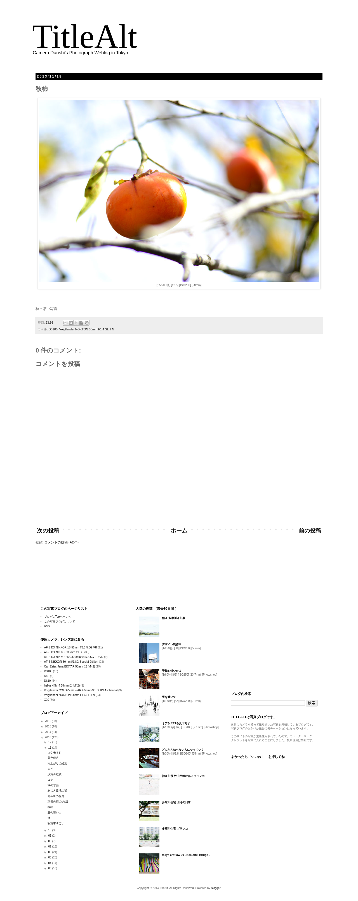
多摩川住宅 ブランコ (175, 828)
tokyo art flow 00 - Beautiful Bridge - (186, 854)
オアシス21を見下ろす (176, 723)
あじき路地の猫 (57, 790)
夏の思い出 (55, 812)
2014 (48, 732)
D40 (46, 676)
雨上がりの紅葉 (57, 763)
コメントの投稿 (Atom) (61, 542)
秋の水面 (53, 785)
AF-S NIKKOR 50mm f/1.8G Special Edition (71, 661)
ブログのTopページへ (57, 616)
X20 (46, 699)
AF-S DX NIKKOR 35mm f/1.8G (64, 652)
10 (50, 830)
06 (50, 852)
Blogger (215, 888)
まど (50, 768)
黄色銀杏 (53, 757)
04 (50, 863)
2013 (48, 737)
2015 (48, 726)
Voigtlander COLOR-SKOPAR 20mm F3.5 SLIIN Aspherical (81, 690)
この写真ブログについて (59, 621)
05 (50, 857)
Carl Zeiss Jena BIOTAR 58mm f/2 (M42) (69, 666)
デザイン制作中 (172, 644)
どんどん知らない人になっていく (183, 749)
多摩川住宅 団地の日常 (176, 802)
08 (50, 841)
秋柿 (50, 807)
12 (50, 742)
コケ (50, 779)
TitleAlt (84, 36)
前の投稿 (310, 530)
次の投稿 (48, 530)
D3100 (53, 329)
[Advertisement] (179, 507)
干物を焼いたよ (172, 670)
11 (50, 747)
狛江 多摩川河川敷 (173, 618)
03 (50, 868)
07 (50, 846)
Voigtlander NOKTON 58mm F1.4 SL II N (86, 329)
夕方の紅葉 (55, 774)
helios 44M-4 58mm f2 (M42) (62, 685)
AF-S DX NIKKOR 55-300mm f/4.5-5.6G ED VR (73, 657)
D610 (47, 680)
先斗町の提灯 (56, 796)
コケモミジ (55, 752)
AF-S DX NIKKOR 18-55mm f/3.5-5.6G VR (70, 647)
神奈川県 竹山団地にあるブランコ (183, 776)
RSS (47, 626)
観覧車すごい (56, 823)
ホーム (179, 530)
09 (50, 835)
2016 (48, 721)
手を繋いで (169, 697)
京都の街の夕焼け (59, 801)
